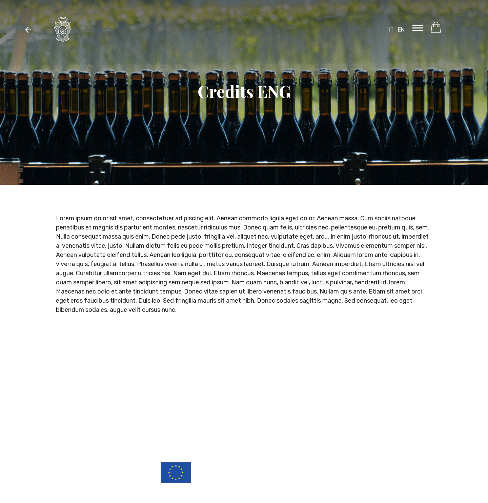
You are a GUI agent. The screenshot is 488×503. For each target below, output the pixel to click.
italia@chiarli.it (413, 397)
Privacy (426, 420)
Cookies (425, 425)
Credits (426, 430)
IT (391, 29)
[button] (28, 29)
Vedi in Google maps (408, 402)
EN (401, 29)
